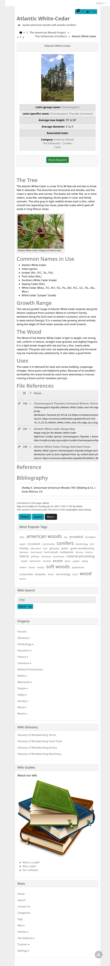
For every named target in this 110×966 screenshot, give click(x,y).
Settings (23, 950)
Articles (22, 931)
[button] (80, 11)
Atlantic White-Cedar (43, 18)
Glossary (23, 638)
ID (24, 393)
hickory (79, 552)
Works (22, 713)
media (24, 561)
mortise (47, 561)
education (35, 548)
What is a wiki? (31, 862)
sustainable (26, 574)
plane (68, 561)
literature (46, 556)
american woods (40, 25)
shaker (23, 567)
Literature (24, 663)
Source (38, 517)
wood (25, 25)
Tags (20, 919)
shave (32, 567)
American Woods (64, 139)
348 (25, 446)
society (40, 567)
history (89, 552)
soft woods (58, 25)
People (22, 688)
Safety (22, 694)
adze (21, 537)
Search (21, 900)
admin (45, 502)
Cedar (57, 147)
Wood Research (57, 160)
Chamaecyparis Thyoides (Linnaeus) (71, 113)
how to (24, 556)
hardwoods (66, 552)
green (64, 548)
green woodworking (82, 548)
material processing (80, 556)
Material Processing (30, 669)
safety (85, 561)
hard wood (36, 552)
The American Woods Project (48, 32)
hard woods (51, 552)
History (25, 517)
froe (45, 548)
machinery (58, 556)
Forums (21, 631)
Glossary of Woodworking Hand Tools (39, 741)
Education (24, 650)
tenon (51, 574)
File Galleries (26, 938)
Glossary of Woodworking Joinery (37, 747)
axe (66, 537)
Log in (100, 3)
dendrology (82, 544)
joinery (35, 556)
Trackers (23, 944)
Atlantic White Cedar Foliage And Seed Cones (62, 446)
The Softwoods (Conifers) (51, 36)
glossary (54, 548)
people (58, 561)
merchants (35, 561)
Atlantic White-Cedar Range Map (54, 429)
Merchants (24, 682)
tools (75, 574)
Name (38, 393)
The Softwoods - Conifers (57, 143)
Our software (30, 870)
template (40, 574)
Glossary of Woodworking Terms (36, 735)
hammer (24, 552)
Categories (23, 913)
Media (22, 675)
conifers (71, 25)
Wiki (21, 925)
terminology (63, 574)
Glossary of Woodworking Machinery (39, 754)
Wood (21, 707)
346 (25, 403)
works (22, 578)
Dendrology (25, 644)
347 (25, 429)
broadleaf (76, 537)
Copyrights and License (78, 509)
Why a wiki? (29, 866)
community (48, 544)
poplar (76, 561)
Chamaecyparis (70, 107)
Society (22, 701)
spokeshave (78, 567)
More (50, 517)
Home (21, 894)
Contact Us (23, 906)
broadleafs (34, 544)
